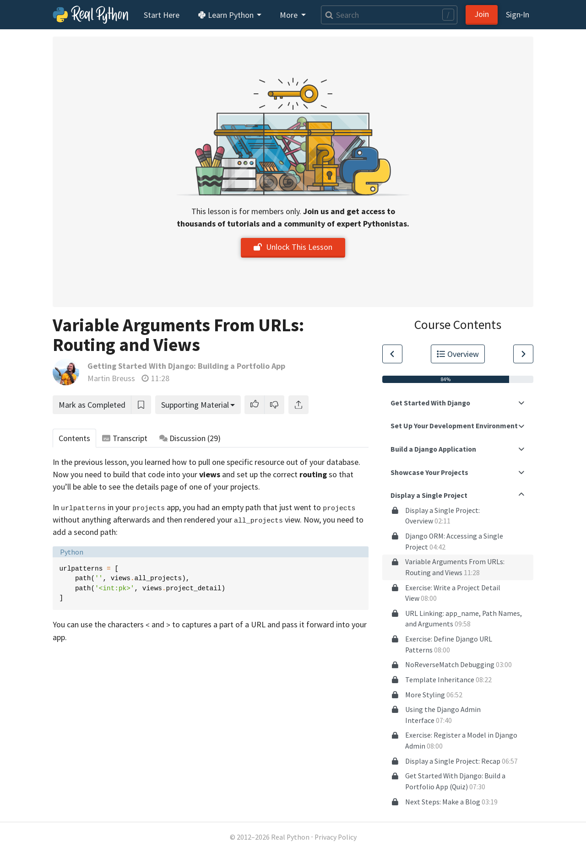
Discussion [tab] (190, 438)
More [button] (289, 15)
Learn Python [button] (226, 15)
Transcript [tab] (124, 438)
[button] (254, 404)
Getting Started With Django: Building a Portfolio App (186, 366)
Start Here (161, 15)
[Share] (298, 404)
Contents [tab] (74, 438)
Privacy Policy (336, 837)
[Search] (389, 14)
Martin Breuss (111, 378)
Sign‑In (517, 14)
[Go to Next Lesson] (523, 354)
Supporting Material (195, 404)
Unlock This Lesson (293, 247)
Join (481, 14)
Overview (458, 354)
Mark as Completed (92, 404)
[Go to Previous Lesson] (392, 354)
